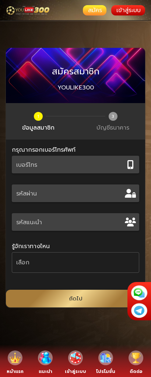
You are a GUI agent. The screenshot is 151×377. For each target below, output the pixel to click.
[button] (75, 262)
